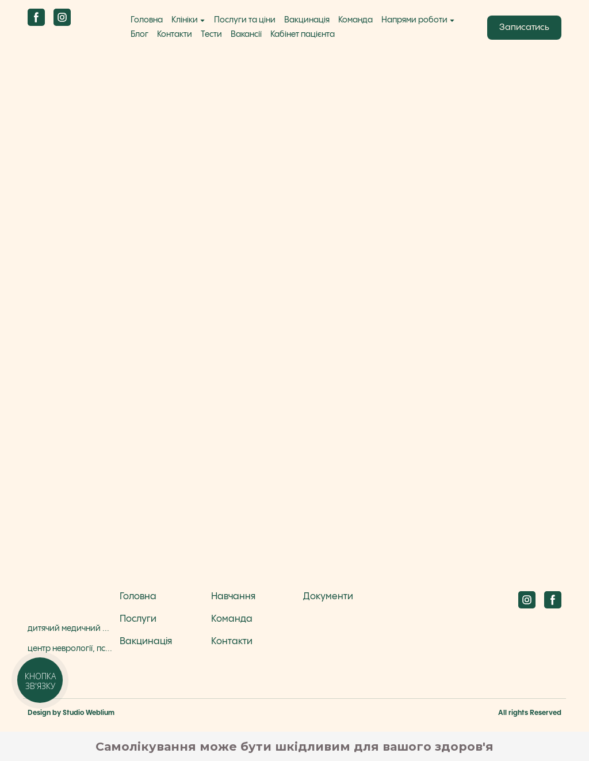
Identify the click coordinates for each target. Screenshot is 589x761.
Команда (355, 20)
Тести (211, 35)
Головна (147, 20)
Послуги (138, 619)
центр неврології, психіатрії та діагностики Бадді (71, 649)
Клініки (184, 20)
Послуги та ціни (245, 20)
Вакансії (246, 35)
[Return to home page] (69, 38)
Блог (139, 35)
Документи (328, 597)
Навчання (233, 597)
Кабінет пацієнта (302, 35)
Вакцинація (307, 20)
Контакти (174, 35)
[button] (36, 17)
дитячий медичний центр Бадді (71, 629)
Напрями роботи (414, 20)
